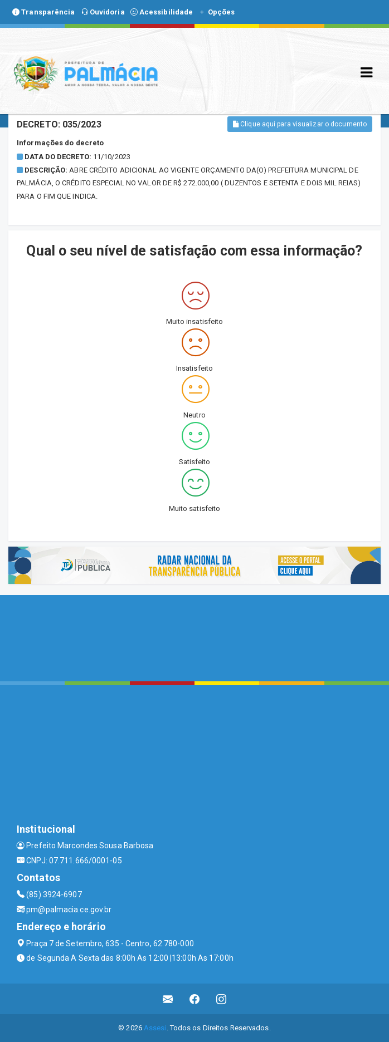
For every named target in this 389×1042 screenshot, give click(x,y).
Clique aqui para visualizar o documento (300, 124)
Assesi (155, 1028)
